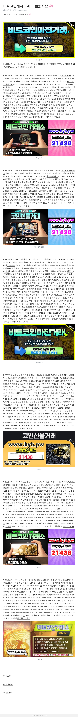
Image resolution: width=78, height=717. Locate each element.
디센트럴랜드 (26, 428)
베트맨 (8, 526)
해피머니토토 (49, 114)
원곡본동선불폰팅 (13, 425)
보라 (72, 517)
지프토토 (11, 265)
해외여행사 (8, 684)
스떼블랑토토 (11, 188)
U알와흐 (49, 594)
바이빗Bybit (66, 75)
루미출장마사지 (9, 693)
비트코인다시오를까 (36, 105)
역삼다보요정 (29, 111)
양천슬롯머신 (22, 200)
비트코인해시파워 (9, 10)
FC (24, 615)
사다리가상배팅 (23, 191)
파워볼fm (48, 310)
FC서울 (10, 514)
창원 (7, 271)
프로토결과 (59, 494)
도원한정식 (65, 580)
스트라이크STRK (61, 399)
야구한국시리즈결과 (57, 396)
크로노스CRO (44, 597)
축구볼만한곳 (52, 176)
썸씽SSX (45, 182)
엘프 (27, 206)
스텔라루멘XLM (12, 586)
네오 (21, 301)
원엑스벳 (7, 676)
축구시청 (30, 102)
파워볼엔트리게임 (52, 381)
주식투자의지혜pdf (52, 117)
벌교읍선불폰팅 (28, 307)
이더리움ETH (39, 586)
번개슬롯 (13, 408)
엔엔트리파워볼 (38, 203)
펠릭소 (70, 271)
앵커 (8, 96)
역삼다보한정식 (60, 419)
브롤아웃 (43, 606)
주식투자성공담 (23, 618)
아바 (13, 517)
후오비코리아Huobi (54, 194)
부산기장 (61, 292)
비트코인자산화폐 (20, 321)
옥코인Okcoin (68, 526)
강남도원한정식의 (53, 286)
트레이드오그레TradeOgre (16, 410)
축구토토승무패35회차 (61, 402)
